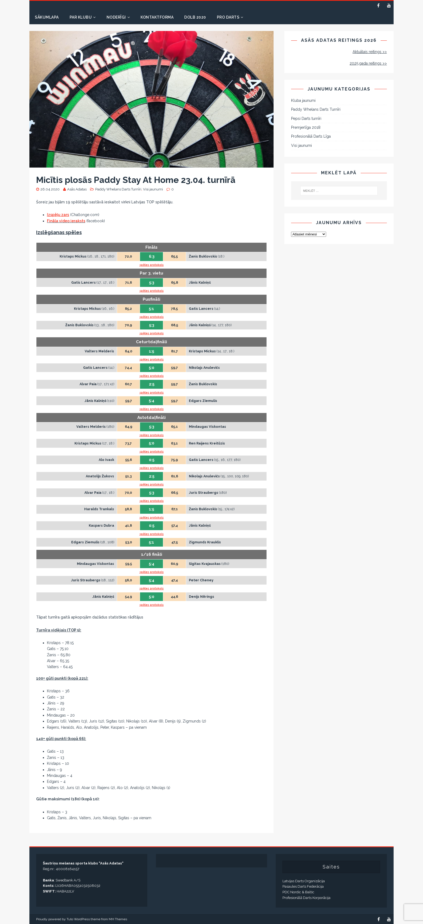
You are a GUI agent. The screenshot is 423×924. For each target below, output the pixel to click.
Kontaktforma (157, 17)
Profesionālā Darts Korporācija (306, 898)
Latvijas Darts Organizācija (303, 881)
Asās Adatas (77, 189)
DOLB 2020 (195, 17)
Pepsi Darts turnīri (306, 118)
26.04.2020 (50, 189)
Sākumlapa (47, 17)
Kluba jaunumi (303, 100)
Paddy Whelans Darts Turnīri (118, 189)
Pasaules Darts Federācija (303, 886)
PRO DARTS (228, 17)
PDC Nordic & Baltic (298, 892)
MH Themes (118, 919)
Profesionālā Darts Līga (311, 136)
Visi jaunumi (153, 189)
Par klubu (81, 17)
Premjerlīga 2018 (305, 127)
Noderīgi (116, 17)
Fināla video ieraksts (66, 221)
